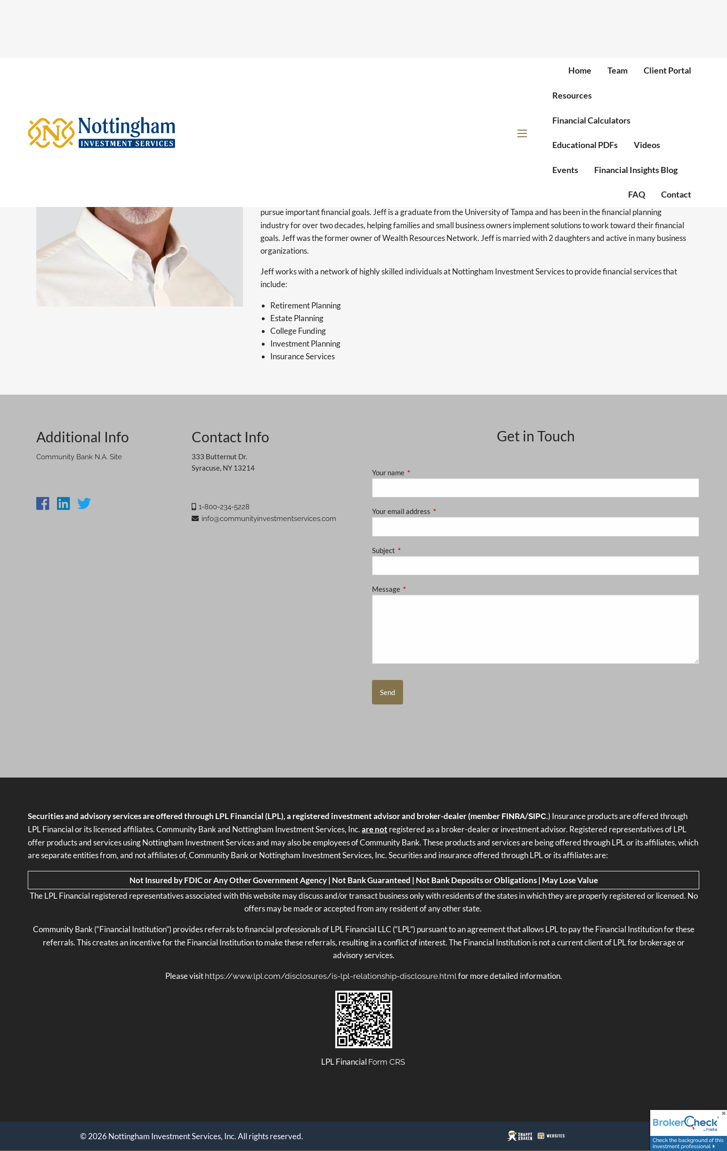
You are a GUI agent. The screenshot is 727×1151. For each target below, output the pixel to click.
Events (565, 170)
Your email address (434, 511)
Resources (572, 95)
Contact (676, 194)
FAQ (636, 194)
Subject (416, 550)
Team (617, 70)
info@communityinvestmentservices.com (269, 518)
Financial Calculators (591, 120)
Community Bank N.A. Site (79, 457)
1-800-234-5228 (224, 507)
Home (579, 70)
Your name (421, 472)
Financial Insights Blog (636, 170)
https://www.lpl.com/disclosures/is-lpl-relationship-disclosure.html (331, 976)
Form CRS (386, 1062)
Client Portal (667, 70)
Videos (647, 145)
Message (419, 589)
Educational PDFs (585, 145)
